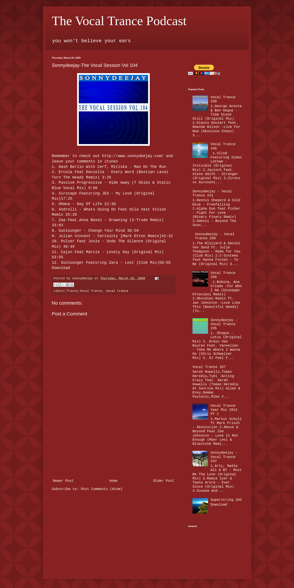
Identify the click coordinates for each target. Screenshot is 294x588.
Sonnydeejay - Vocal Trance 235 (223, 324)
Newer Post (63, 481)
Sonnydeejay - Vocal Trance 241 (212, 194)
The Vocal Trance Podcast (119, 21)
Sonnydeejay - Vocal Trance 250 (214, 236)
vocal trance (117, 291)
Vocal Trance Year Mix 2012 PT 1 (223, 410)
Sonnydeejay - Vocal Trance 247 (223, 457)
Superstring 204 (226, 500)
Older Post (163, 481)
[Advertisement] (113, 445)
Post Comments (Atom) (101, 489)
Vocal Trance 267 (209, 367)
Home (113, 481)
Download (61, 268)
